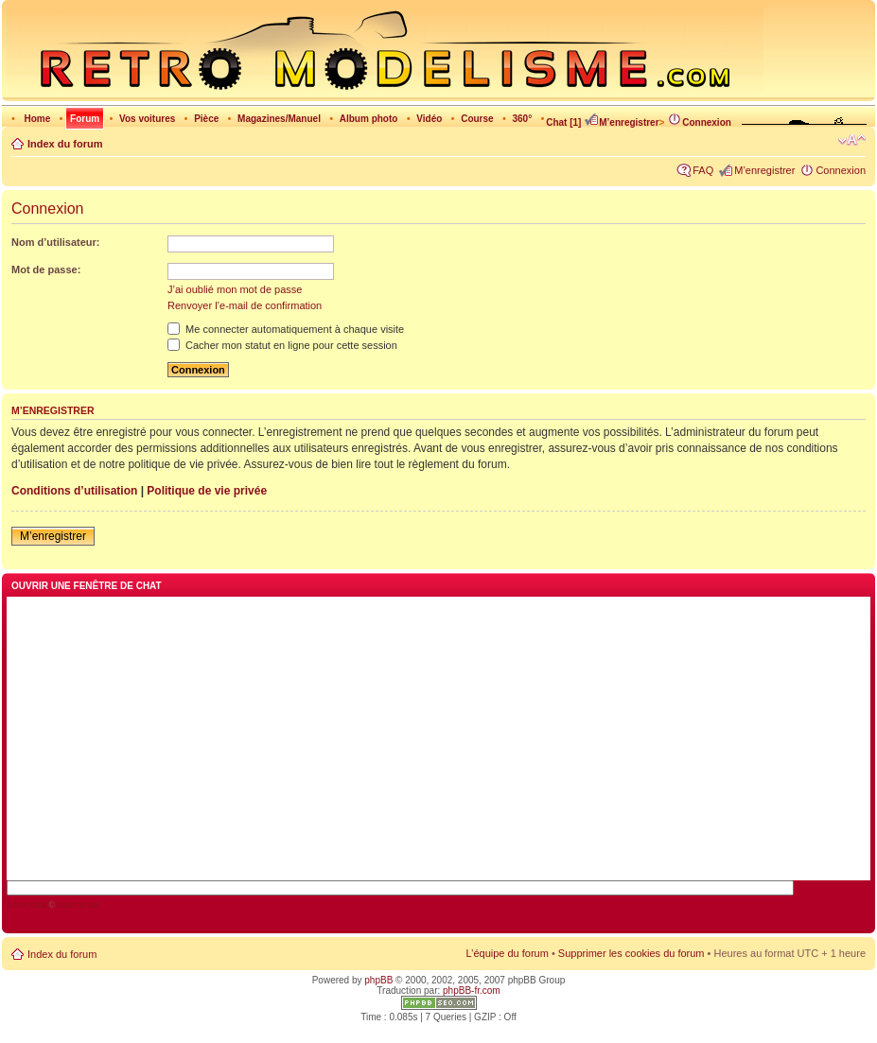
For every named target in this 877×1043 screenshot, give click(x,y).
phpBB (378, 980)
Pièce (206, 118)
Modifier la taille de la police (852, 139)
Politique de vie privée (207, 490)
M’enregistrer (621, 122)
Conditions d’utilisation (74, 490)
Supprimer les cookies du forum (631, 953)
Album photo (369, 118)
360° (522, 118)
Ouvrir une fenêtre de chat (86, 586)
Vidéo (429, 118)
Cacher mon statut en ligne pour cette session (282, 345)
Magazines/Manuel (279, 118)
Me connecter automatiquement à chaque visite (285, 329)
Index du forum (64, 143)
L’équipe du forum (506, 953)
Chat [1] (563, 122)
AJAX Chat (26, 905)
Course (477, 118)
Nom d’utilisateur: (55, 242)
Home (37, 118)
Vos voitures (147, 118)
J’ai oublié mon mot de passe (234, 289)
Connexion (699, 122)
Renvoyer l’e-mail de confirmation (244, 305)
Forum (84, 118)
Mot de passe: (45, 269)
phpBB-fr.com (471, 990)
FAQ (703, 170)
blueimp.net (78, 905)
